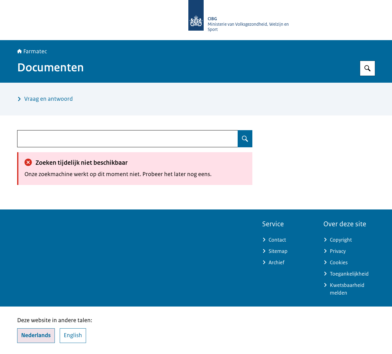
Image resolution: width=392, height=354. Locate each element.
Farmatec (32, 51)
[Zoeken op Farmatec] (367, 68)
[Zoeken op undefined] (245, 138)
